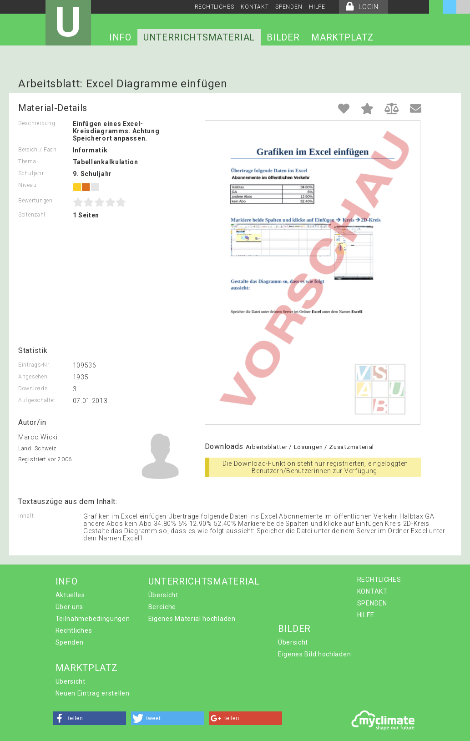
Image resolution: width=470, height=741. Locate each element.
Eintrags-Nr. (34, 365)
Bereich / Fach (37, 149)
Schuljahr (31, 173)
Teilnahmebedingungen (93, 618)
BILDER (283, 37)
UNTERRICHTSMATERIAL (199, 37)
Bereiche (162, 606)
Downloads (33, 388)
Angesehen (32, 376)
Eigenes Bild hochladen (314, 654)
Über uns (70, 606)
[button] (89, 718)
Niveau (27, 185)
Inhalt (26, 516)
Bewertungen (35, 200)
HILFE (317, 7)
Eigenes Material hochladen (192, 618)
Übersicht (163, 595)
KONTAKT (254, 7)
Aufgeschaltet (37, 400)
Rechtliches (74, 630)
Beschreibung (36, 123)
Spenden (70, 642)
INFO (120, 37)
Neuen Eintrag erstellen (93, 693)
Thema (27, 161)
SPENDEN (288, 7)
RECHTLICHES (214, 7)
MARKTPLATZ (342, 37)
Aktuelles (70, 595)
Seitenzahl (31, 215)
